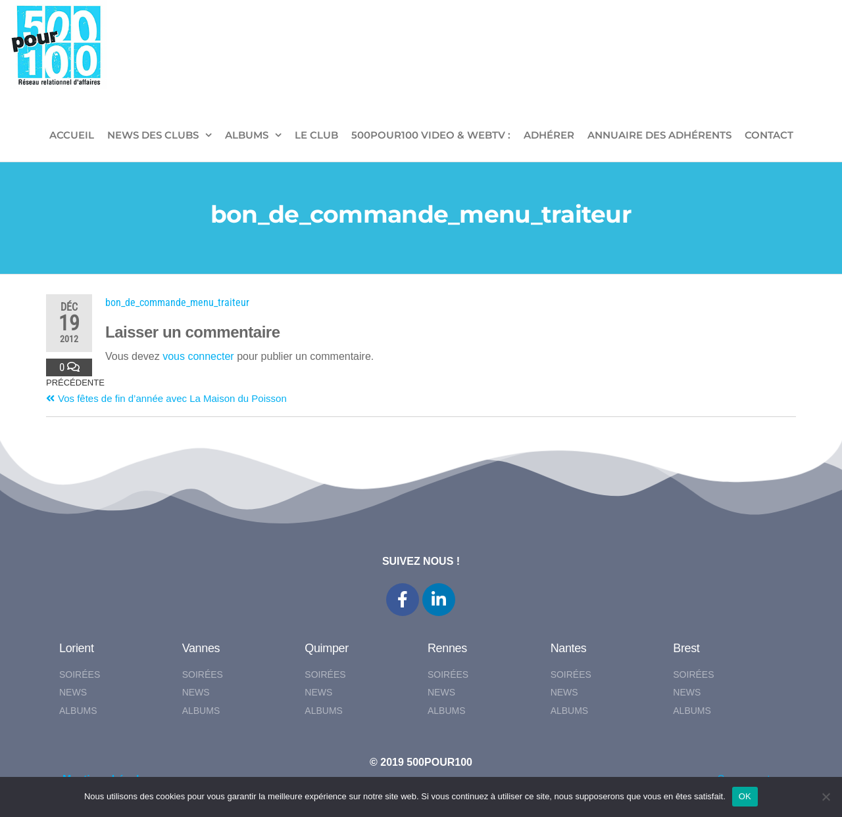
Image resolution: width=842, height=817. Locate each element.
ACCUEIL (71, 135)
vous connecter (198, 356)
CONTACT (769, 135)
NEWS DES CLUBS (153, 135)
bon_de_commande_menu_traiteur (177, 302)
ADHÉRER (549, 135)
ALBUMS (246, 135)
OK (745, 796)
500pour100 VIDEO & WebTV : (430, 135)
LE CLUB (316, 135)
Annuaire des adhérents (659, 135)
